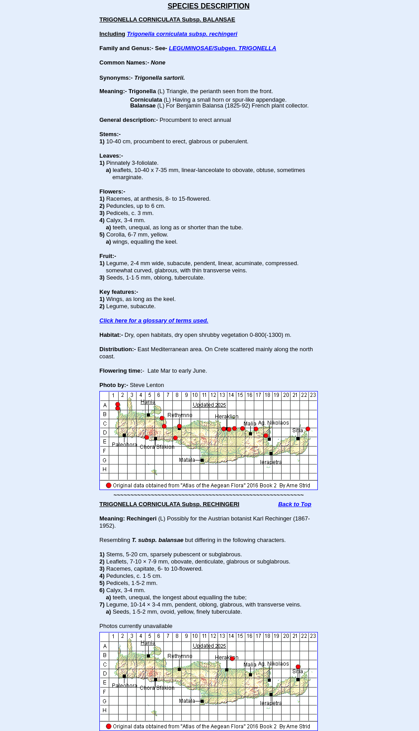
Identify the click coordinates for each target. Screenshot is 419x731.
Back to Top (294, 504)
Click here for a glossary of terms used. (153, 320)
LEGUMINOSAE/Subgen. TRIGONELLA (222, 48)
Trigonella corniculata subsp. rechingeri (182, 33)
